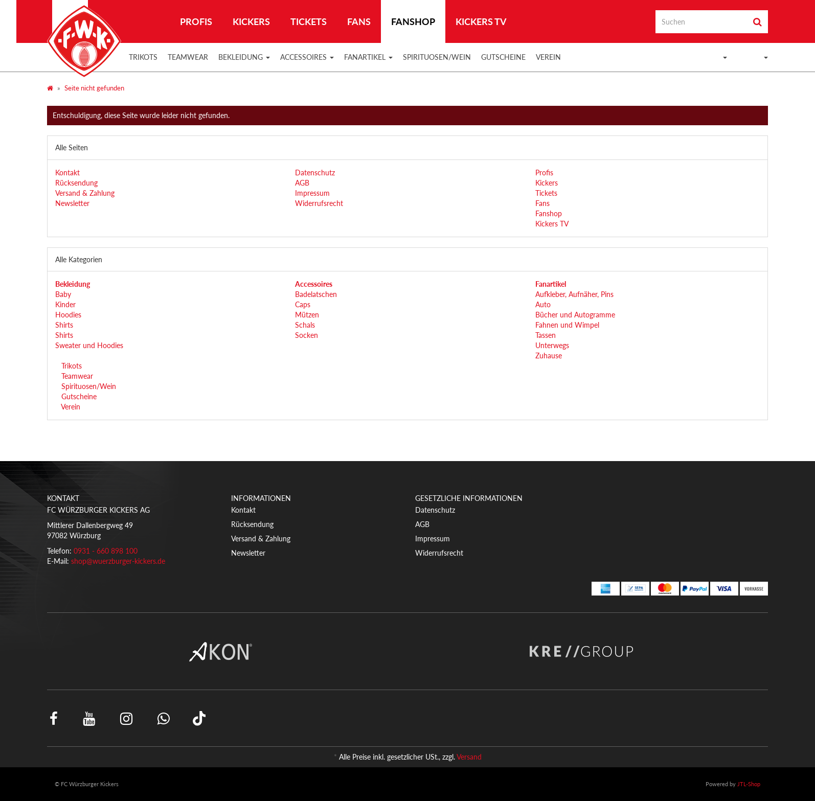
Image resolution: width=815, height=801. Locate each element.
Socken (306, 335)
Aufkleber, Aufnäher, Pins (574, 294)
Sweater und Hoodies (89, 345)
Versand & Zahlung (85, 193)
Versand (469, 756)
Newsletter (72, 203)
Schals (305, 325)
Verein (548, 57)
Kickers (251, 21)
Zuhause (548, 355)
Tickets (308, 21)
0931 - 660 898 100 (106, 550)
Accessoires (307, 57)
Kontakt (67, 172)
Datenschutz (315, 172)
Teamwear (188, 57)
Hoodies (68, 314)
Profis (196, 21)
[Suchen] (701, 21)
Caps (302, 304)
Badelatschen (316, 294)
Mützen (307, 314)
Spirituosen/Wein (437, 57)
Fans (359, 21)
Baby (63, 294)
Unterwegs (552, 345)
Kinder (65, 304)
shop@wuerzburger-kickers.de (118, 561)
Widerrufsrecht (319, 203)
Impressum (312, 193)
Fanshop (413, 21)
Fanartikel (368, 57)
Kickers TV (481, 21)
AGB (302, 182)
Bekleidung (244, 57)
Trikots (143, 57)
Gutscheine (503, 57)
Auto (543, 304)
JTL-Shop (748, 784)
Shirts (64, 325)
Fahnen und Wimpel (567, 325)
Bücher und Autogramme (575, 314)
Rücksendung (76, 182)
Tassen (545, 335)
